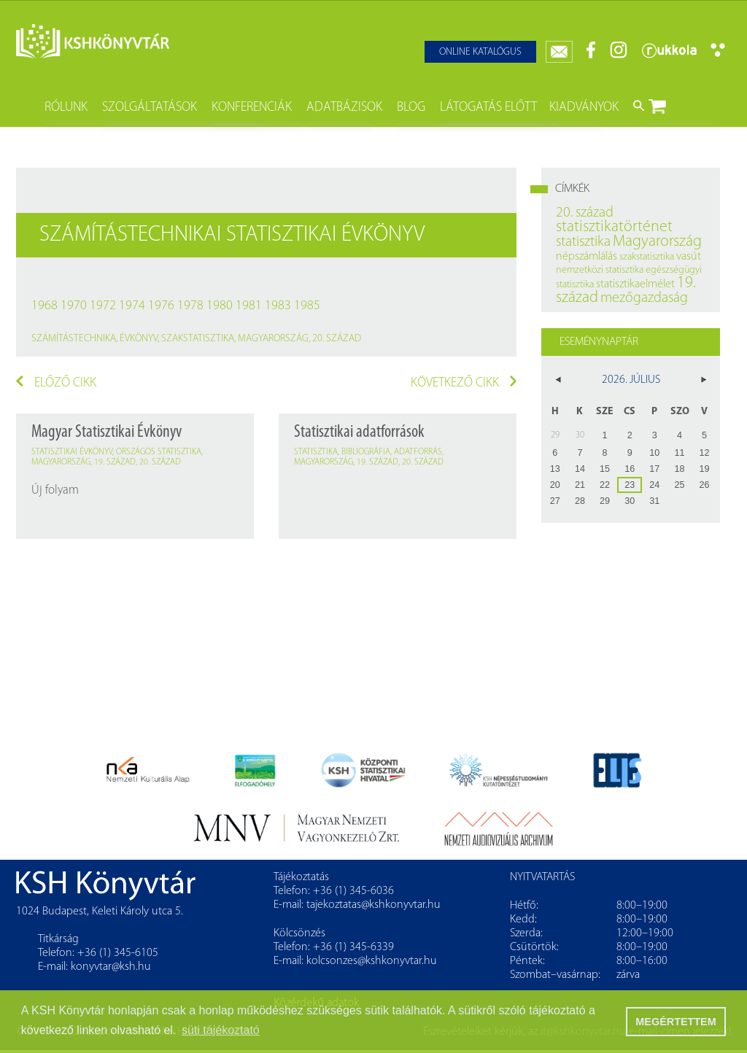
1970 (74, 306)
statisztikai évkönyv (71, 452)
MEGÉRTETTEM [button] (675, 1021)
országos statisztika (158, 452)
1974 (132, 306)
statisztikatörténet (614, 227)
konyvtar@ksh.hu (111, 967)
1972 (103, 306)
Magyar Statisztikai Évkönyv (106, 432)
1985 (307, 306)
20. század (336, 338)
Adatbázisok (344, 107)
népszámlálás (586, 257)
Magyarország (273, 338)
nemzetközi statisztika (599, 270)
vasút (688, 257)
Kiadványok (584, 107)
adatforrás (418, 452)
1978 (190, 306)
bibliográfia (365, 452)
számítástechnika (73, 338)
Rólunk (66, 107)
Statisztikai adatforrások (359, 432)
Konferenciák (252, 107)
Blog (411, 107)
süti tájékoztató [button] (221, 1030)
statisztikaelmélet (635, 284)
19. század (115, 462)
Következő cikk (464, 383)
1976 (161, 306)
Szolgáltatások (149, 107)
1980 (219, 306)
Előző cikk (56, 383)
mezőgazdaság (644, 298)
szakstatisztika (197, 338)
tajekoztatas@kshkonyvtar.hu (373, 905)
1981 (249, 306)
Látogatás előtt (488, 107)
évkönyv (139, 338)
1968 (44, 306)
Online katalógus (480, 52)
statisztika (316, 452)
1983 (278, 306)
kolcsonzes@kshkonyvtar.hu (371, 961)
